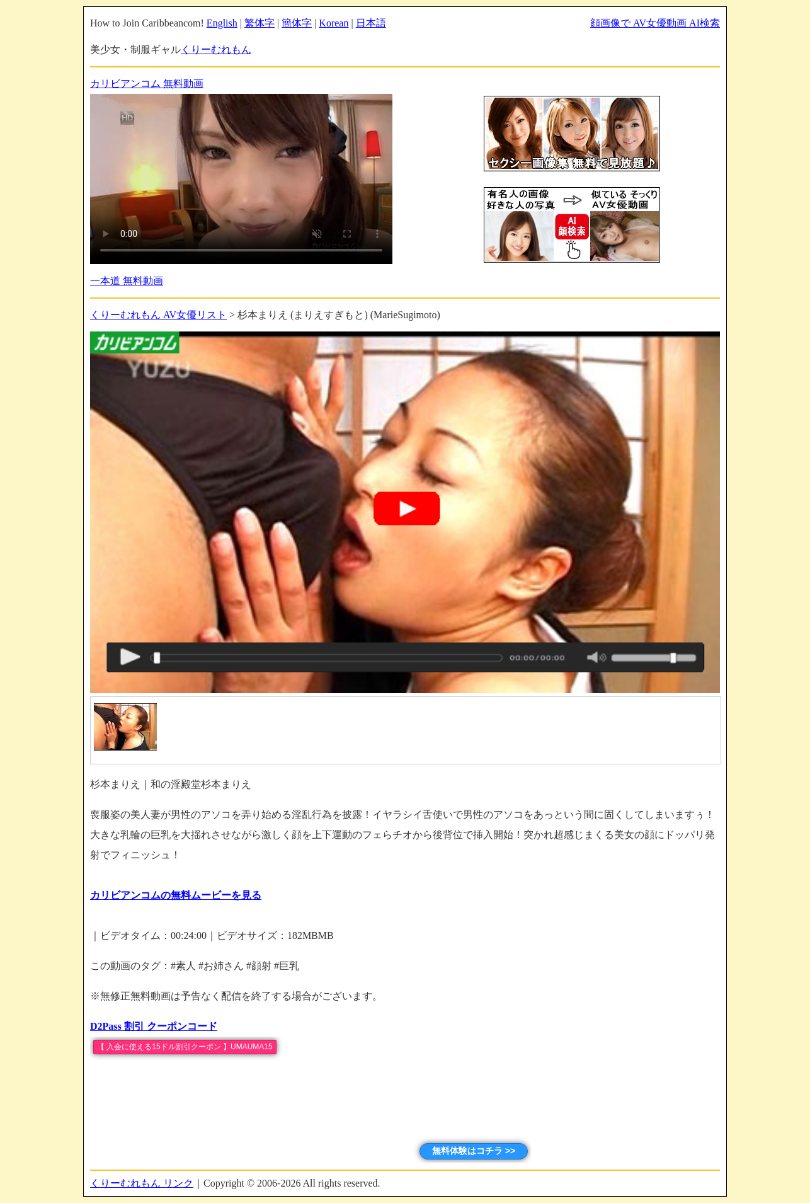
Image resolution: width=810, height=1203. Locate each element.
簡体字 (297, 23)
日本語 (371, 23)
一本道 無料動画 (126, 280)
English (222, 23)
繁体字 (259, 23)
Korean (333, 23)
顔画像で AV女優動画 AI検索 (655, 23)
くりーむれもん (216, 49)
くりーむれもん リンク (141, 1183)
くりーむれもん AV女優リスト (158, 314)
